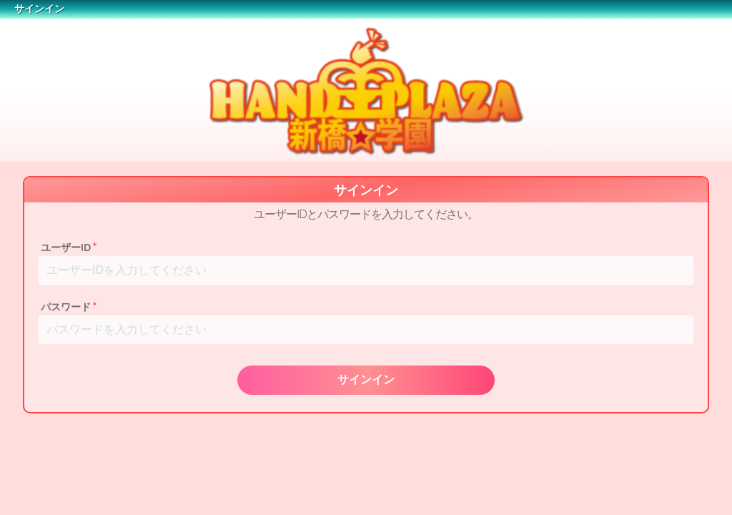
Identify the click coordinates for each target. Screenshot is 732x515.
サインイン (366, 379)
